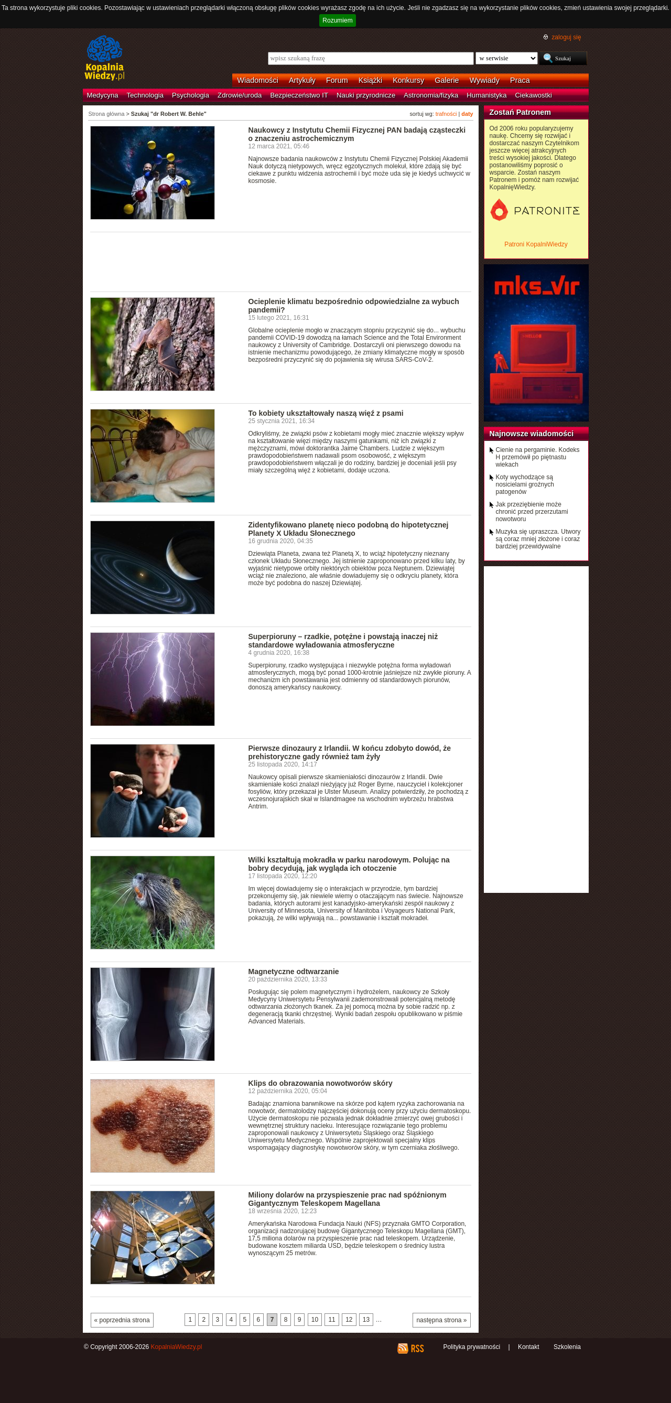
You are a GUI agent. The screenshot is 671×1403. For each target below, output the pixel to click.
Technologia (145, 95)
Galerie (447, 80)
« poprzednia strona (122, 1320)
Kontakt (528, 1347)
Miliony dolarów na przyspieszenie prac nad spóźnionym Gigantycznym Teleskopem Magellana (347, 1199)
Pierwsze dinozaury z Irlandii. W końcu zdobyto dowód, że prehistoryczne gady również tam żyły (349, 752)
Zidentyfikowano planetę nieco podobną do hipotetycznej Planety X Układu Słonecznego (348, 529)
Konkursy (408, 80)
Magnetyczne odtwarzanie (293, 971)
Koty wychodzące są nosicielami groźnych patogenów (525, 484)
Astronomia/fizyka (431, 95)
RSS (417, 1348)
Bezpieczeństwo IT (299, 95)
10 (314, 1319)
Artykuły (302, 80)
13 (366, 1319)
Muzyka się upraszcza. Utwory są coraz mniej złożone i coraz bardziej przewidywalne (538, 539)
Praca (520, 80)
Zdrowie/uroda (240, 95)
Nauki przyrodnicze (366, 95)
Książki (371, 80)
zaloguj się (566, 37)
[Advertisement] (281, 261)
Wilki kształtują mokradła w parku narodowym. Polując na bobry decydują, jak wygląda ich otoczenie (349, 864)
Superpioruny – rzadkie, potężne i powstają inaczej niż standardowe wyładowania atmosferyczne (343, 640)
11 (331, 1319)
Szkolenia (567, 1347)
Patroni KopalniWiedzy (536, 244)
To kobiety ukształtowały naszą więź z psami (326, 413)
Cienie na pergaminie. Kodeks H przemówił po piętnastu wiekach (538, 457)
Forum (337, 80)
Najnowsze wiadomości (532, 433)
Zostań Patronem (520, 112)
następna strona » (441, 1320)
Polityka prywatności (471, 1347)
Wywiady (485, 80)
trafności (446, 114)
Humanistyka (486, 95)
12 (348, 1319)
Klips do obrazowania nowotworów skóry (320, 1083)
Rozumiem (337, 20)
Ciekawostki (533, 95)
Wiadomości (257, 80)
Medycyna (102, 95)
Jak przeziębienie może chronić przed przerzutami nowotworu (532, 512)
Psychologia (190, 95)
